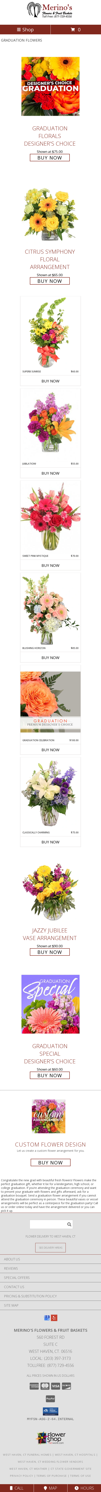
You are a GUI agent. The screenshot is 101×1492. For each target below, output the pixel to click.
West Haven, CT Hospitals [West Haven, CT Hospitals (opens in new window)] (75, 1454)
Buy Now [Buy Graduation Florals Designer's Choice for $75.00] (49, 157)
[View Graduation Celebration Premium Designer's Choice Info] (50, 701)
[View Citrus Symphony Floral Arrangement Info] (50, 210)
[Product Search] (51, 1224)
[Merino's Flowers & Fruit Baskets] (50, 19)
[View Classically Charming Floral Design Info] (50, 794)
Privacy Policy (21, 1476)
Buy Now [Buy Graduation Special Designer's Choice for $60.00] (49, 1075)
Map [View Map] (50, 1488)
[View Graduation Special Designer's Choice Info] (50, 1004)
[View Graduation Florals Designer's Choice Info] (50, 86)
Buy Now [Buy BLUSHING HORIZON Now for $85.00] (50, 657)
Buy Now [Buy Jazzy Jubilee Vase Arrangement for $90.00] (49, 952)
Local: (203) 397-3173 (50, 1358)
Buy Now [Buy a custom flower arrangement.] (50, 1162)
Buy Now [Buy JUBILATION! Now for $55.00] (50, 473)
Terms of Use (80, 1476)
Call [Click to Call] (16, 1488)
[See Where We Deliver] (50, 1247)
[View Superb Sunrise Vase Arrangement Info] (50, 333)
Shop (25, 29)
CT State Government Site (71, 1469)
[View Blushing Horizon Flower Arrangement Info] (50, 609)
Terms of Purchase (51, 1476)
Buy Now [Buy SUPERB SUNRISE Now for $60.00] (50, 381)
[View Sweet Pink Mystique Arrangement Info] (50, 517)
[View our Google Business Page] (47, 1319)
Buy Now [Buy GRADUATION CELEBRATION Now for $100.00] (50, 749)
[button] (50, 1411)
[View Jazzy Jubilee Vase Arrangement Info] (50, 888)
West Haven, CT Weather (28, 1469)
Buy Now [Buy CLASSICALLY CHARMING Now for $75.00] (50, 842)
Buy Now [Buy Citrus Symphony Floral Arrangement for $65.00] (49, 281)
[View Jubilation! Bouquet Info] (50, 425)
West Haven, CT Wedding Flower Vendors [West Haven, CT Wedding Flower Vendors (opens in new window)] (50, 1461)
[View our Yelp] (54, 1319)
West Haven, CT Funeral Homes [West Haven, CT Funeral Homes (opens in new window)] (27, 1454)
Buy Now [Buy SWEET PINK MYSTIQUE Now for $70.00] (50, 565)
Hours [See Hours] (84, 1488)
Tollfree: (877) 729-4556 (50, 1365)
